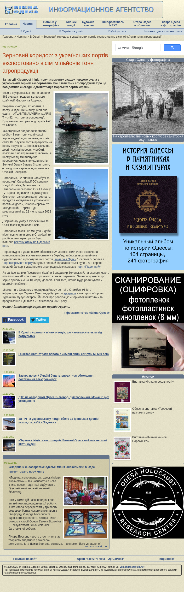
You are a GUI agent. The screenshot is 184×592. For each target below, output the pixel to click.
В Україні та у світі (71, 31)
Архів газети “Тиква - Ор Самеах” (100, 559)
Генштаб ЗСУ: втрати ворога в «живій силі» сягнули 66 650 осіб (63, 354)
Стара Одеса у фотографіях (148, 60)
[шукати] (137, 48)
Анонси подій (71, 23)
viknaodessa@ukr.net (132, 567)
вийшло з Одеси (65, 259)
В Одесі (25, 31)
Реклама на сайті (25, 559)
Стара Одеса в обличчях (142, 23)
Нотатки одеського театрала (163, 31)
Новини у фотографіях (50, 23)
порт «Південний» (89, 266)
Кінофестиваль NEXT (113, 23)
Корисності (167, 559)
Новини (28, 23)
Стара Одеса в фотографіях (171, 23)
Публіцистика (117, 31)
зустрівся (70, 293)
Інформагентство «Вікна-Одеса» (87, 312)
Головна (11, 24)
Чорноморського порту (17, 263)
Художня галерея (88, 23)
